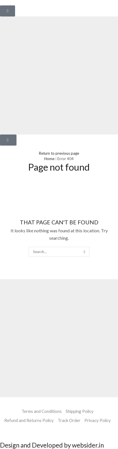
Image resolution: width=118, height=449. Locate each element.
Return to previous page (59, 153)
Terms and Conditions (42, 411)
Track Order (69, 420)
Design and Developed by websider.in (52, 445)
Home (49, 158)
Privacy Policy (97, 420)
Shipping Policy (80, 411)
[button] (7, 10)
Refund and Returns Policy (29, 420)
